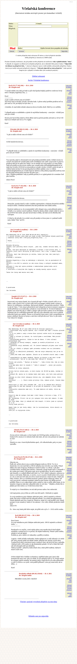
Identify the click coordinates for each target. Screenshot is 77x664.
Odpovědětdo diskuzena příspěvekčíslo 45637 (69, 554)
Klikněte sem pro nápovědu (38, 651)
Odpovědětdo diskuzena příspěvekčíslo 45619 (69, 237)
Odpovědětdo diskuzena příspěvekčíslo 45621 (69, 315)
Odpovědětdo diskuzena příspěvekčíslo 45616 (69, 137)
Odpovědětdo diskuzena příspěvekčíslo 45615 (69, 93)
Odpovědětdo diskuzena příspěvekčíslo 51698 (69, 612)
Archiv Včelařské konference (38, 84)
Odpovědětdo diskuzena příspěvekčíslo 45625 (69, 343)
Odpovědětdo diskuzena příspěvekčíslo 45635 (69, 495)
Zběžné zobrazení (38, 80)
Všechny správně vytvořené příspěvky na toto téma (38, 636)
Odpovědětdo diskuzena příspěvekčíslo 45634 (69, 468)
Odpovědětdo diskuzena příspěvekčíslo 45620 (69, 193)
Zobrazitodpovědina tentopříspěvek (69, 103)
